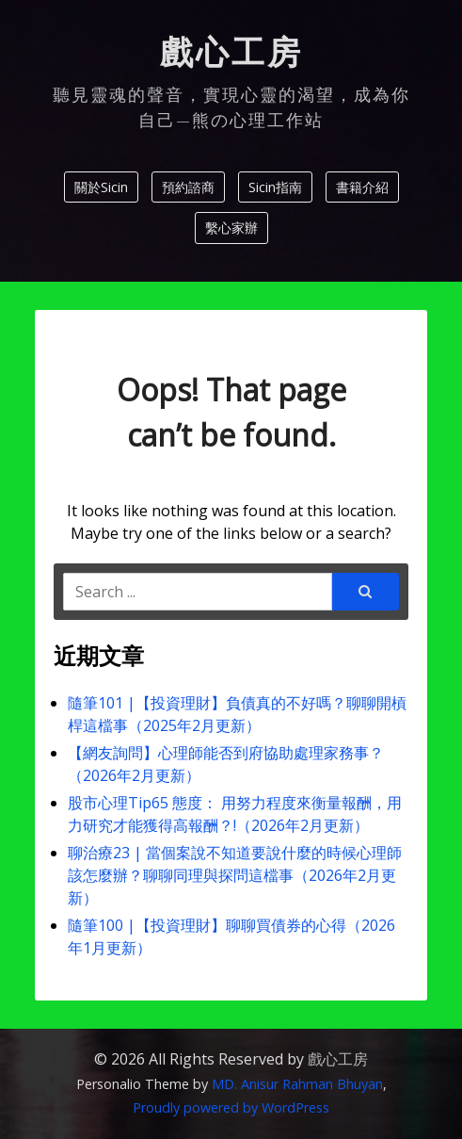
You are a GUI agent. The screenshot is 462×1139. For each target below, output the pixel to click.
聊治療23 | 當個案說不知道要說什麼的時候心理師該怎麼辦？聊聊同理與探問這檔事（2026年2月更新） (235, 875)
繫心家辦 (231, 227)
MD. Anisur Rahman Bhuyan (297, 1084)
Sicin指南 (275, 187)
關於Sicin (101, 187)
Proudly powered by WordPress (231, 1107)
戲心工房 (231, 53)
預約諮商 (188, 187)
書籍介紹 (362, 187)
